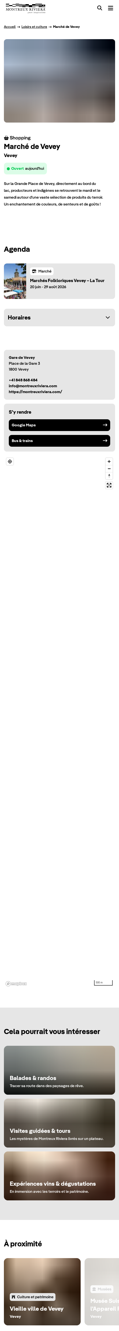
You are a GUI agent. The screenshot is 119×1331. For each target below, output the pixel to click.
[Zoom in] (109, 461)
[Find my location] (9, 461)
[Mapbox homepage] (16, 984)
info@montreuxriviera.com (33, 385)
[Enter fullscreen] (109, 485)
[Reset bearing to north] (109, 475)
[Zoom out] (109, 468)
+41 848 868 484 (23, 380)
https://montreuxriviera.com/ (35, 391)
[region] (59, 721)
